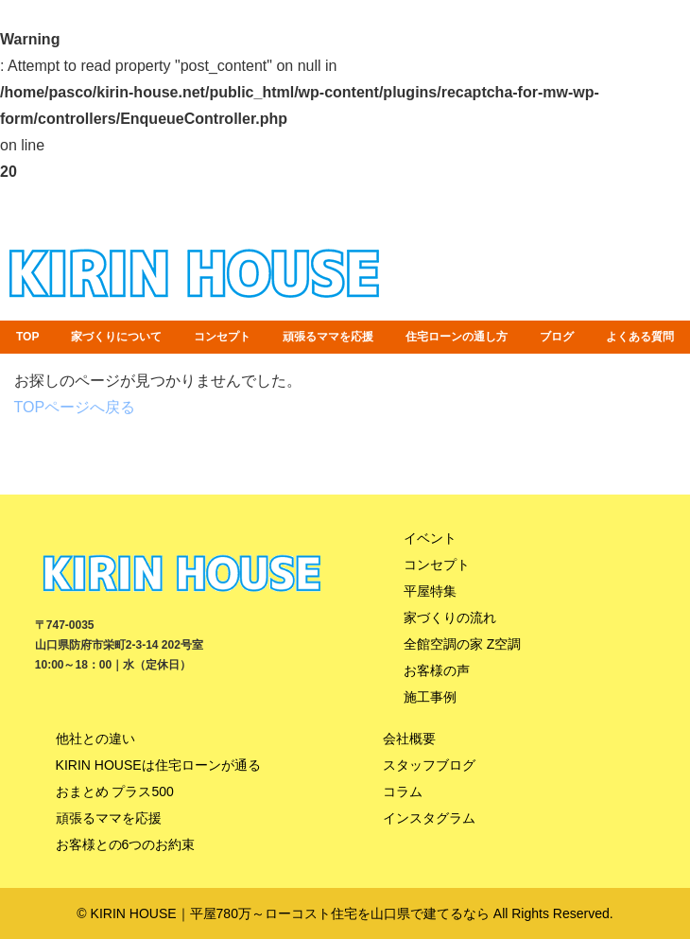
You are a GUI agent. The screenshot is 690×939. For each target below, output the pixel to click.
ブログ (557, 336)
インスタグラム (429, 818)
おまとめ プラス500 (115, 791)
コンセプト (222, 336)
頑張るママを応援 (328, 336)
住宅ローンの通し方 (456, 336)
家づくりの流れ (450, 617)
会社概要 (409, 738)
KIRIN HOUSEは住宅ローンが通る (158, 765)
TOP (27, 336)
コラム (403, 791)
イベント (430, 538)
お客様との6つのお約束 (126, 844)
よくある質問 (640, 336)
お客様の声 (437, 670)
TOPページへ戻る (75, 407)
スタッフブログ (429, 765)
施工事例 (430, 696)
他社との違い (95, 738)
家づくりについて (116, 336)
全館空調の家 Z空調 (462, 644)
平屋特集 (430, 591)
